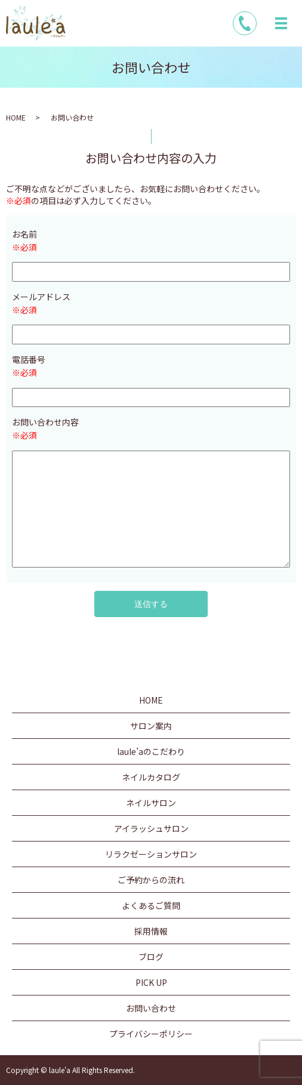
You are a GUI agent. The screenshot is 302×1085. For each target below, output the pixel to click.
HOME (16, 117)
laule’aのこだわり (151, 751)
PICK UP (151, 982)
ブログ (151, 957)
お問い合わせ (151, 1008)
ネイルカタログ (151, 777)
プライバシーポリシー (151, 1034)
